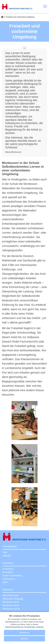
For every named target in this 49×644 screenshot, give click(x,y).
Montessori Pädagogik (13, 599)
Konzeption (8, 572)
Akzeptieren (24, 633)
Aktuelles (7, 556)
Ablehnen (24, 639)
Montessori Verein (11, 605)
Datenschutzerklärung (14, 627)
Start (5, 552)
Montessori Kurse (11, 602)
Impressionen (9, 579)
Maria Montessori (11, 595)
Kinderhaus (8, 569)
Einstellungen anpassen (34, 627)
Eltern (5, 582)
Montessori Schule (11, 609)
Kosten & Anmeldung (12, 575)
